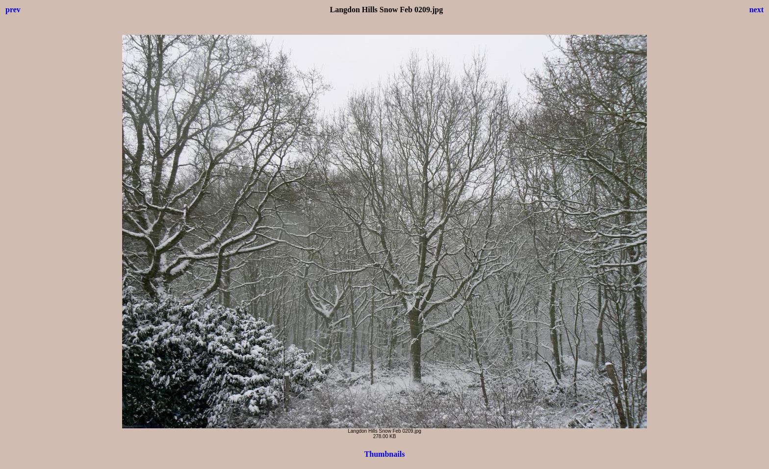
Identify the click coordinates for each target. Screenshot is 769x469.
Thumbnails (384, 454)
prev (13, 9)
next (756, 9)
